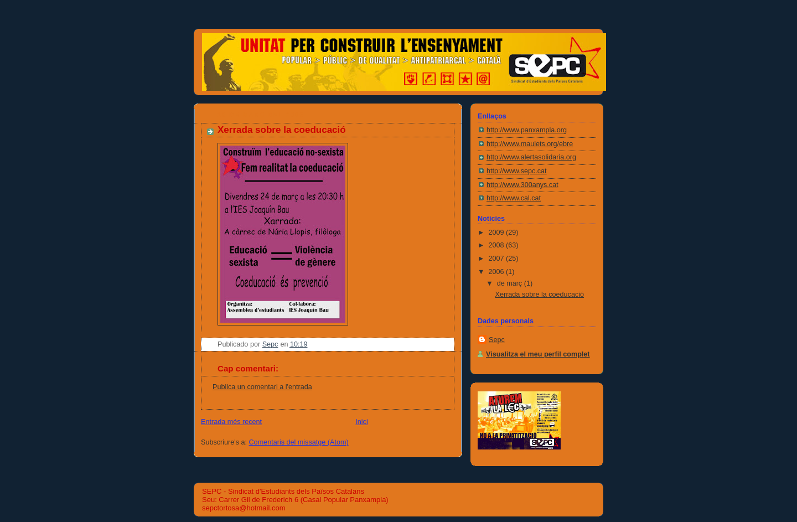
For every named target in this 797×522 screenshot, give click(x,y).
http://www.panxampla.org (527, 130)
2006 (497, 272)
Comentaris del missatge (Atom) (299, 442)
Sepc (497, 340)
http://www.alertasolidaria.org (531, 157)
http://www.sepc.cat (517, 171)
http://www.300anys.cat (522, 185)
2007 (497, 258)
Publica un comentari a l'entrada (262, 387)
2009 (497, 232)
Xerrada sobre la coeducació (539, 294)
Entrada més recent (231, 422)
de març (510, 283)
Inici (361, 422)
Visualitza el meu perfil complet (538, 354)
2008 (497, 245)
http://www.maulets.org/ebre (530, 144)
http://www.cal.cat (514, 198)
